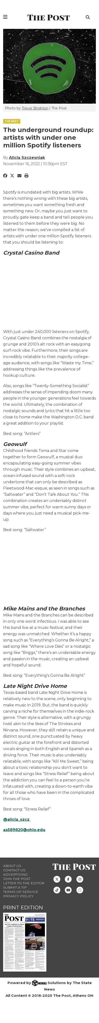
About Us (12, 866)
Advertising (15, 874)
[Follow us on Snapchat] (80, 890)
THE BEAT (12, 121)
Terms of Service (20, 892)
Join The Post (16, 879)
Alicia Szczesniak (27, 157)
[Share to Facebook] (5, 175)
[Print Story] (26, 175)
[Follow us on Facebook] (68, 879)
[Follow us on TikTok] (57, 890)
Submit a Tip (15, 887)
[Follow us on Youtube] (68, 890)
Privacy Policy (18, 896)
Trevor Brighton (35, 108)
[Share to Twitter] (12, 175)
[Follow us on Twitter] (57, 879)
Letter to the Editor (23, 883)
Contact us (14, 870)
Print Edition (23, 907)
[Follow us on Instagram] (80, 879)
